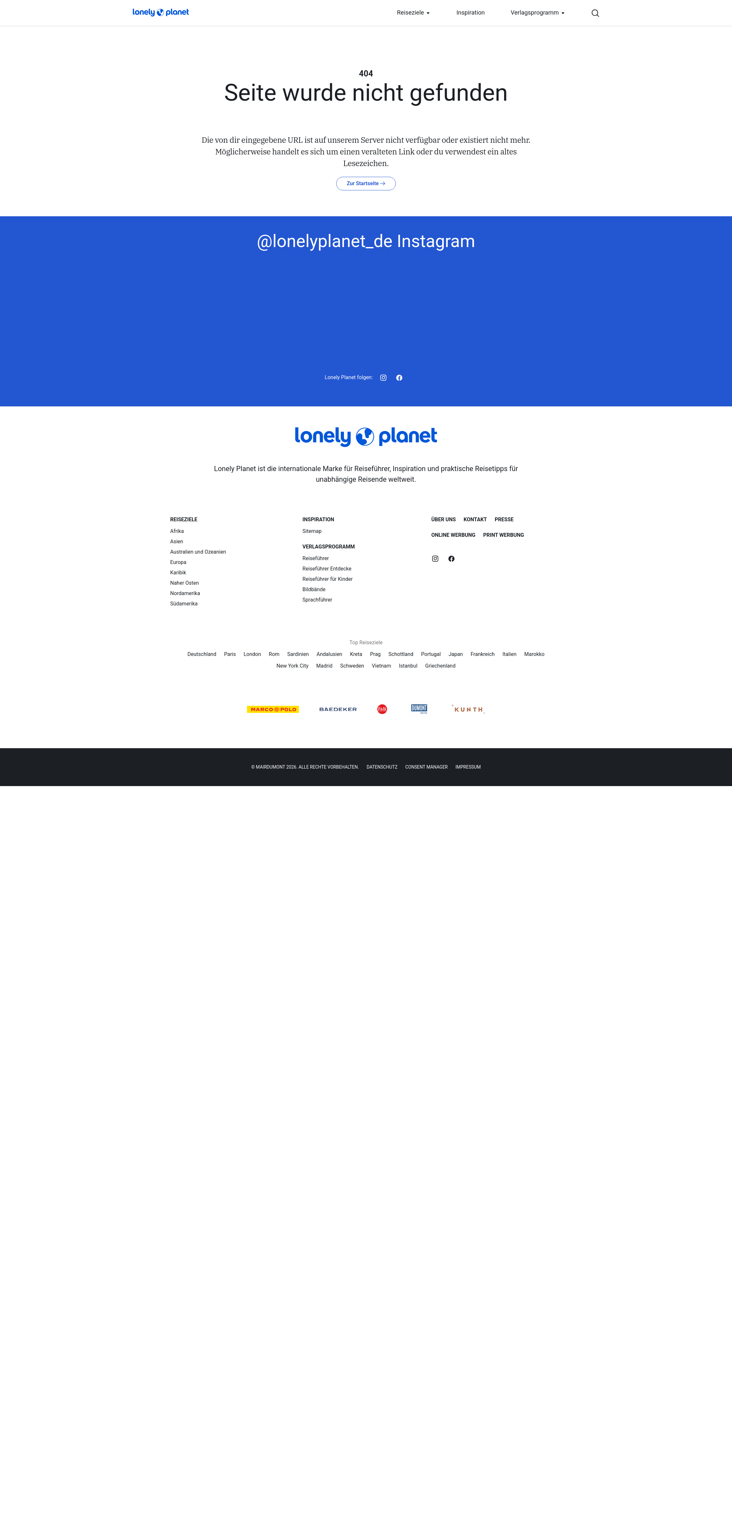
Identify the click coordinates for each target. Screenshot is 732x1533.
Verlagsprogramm (50, 875)
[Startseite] (31, 9)
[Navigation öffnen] (5, 742)
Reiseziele (43, 861)
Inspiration (40, 868)
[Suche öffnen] (366, 736)
